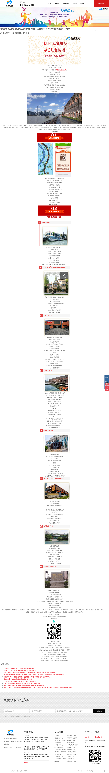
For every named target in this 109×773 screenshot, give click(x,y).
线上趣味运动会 (71, 749)
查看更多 (26, 762)
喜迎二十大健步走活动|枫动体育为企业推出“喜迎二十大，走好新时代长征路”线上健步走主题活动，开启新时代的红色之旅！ (39, 687)
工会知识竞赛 (70, 756)
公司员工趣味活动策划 (60, 758)
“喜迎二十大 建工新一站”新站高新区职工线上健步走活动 (20, 670)
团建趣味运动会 (58, 738)
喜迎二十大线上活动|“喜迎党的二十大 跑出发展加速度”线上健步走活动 (24, 685)
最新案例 (101, 3)
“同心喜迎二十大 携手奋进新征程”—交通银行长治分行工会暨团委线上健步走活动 (27, 677)
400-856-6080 (26, 5)
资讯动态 (66, 3)
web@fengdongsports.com (98, 746)
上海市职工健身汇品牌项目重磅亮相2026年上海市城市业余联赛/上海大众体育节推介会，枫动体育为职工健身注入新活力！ (36, 738)
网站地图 (18, 747)
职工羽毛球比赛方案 (72, 738)
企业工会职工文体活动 (72, 745)
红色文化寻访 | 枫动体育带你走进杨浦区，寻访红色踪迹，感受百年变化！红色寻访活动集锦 (29, 672)
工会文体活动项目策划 (60, 749)
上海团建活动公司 (59, 756)
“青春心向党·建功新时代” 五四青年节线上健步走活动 (19, 668)
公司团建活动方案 (71, 754)
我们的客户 (12, 747)
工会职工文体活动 (71, 761)
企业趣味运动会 (58, 745)
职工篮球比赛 (70, 758)
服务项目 (75, 3)
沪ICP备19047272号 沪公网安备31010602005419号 (91, 771)
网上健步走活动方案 (59, 740)
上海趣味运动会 (58, 735)
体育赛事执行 (58, 742)
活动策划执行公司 (71, 735)
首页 (49, 3)
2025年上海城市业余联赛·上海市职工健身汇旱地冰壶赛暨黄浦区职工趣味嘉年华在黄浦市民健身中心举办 (36, 755)
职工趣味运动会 (71, 747)
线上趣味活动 (58, 754)
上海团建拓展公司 (71, 752)
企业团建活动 (70, 742)
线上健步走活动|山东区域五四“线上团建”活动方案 (18, 679)
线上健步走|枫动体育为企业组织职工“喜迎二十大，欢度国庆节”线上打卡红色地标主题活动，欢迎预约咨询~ (34, 674)
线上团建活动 (58, 761)
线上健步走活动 (71, 740)
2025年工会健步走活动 (60, 752)
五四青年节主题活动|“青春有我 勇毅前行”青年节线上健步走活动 (22, 683)
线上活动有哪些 (58, 747)
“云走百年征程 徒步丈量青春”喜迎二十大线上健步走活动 (20, 681)
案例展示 (58, 3)
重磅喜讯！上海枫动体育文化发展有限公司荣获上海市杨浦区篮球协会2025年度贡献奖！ (36, 747)
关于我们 (83, 3)
